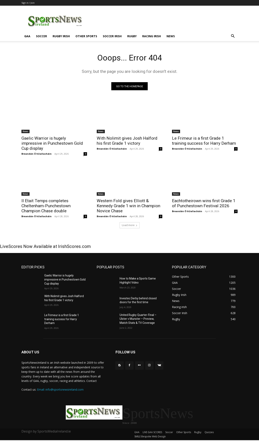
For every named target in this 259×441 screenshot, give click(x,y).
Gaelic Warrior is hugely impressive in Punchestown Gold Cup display (52, 143)
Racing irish (151, 36)
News (171, 36)
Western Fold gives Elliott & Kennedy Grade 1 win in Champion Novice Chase (128, 206)
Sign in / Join (28, 2)
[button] (233, 36)
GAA (27, 36)
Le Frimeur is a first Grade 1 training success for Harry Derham (204, 141)
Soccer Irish (112, 36)
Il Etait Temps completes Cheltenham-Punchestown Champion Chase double (46, 206)
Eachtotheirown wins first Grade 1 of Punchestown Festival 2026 (203, 203)
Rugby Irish (61, 36)
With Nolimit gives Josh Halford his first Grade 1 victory (127, 141)
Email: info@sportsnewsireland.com (60, 390)
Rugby (132, 36)
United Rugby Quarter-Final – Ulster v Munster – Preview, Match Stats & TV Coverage (138, 318)
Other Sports (86, 36)
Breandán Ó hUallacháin (36, 153)
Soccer (41, 36)
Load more (129, 225)
